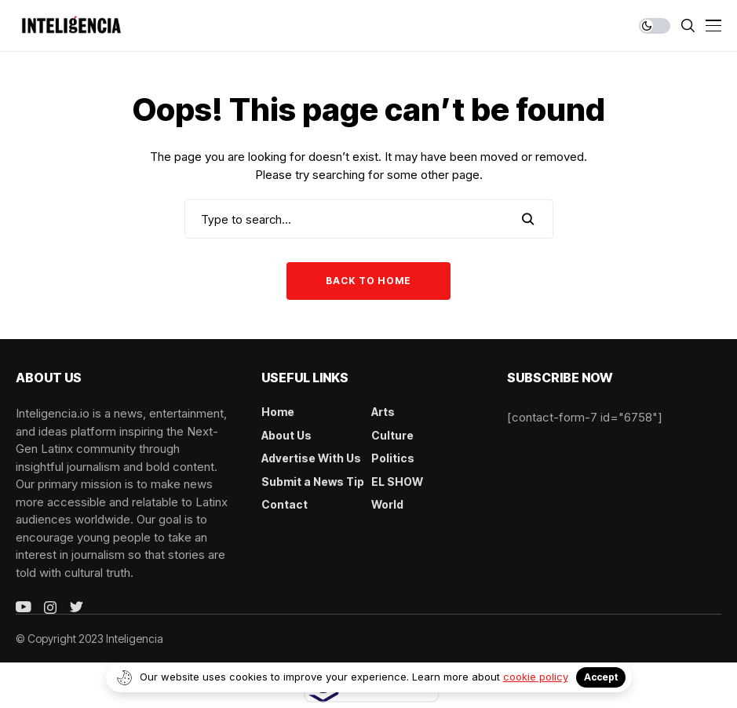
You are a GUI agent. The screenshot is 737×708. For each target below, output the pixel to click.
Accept (601, 677)
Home (277, 411)
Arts (383, 411)
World (387, 504)
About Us (286, 435)
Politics (392, 458)
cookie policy (535, 676)
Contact (284, 504)
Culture (392, 435)
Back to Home (368, 280)
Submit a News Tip (312, 481)
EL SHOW (397, 481)
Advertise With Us (311, 458)
